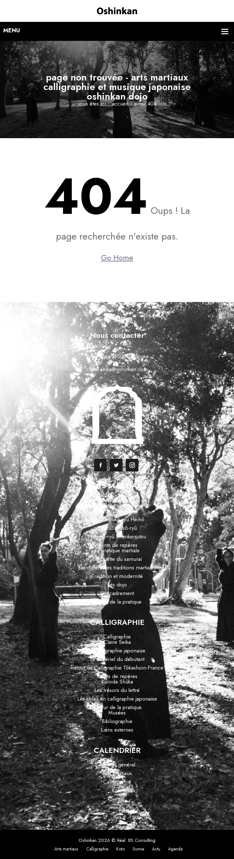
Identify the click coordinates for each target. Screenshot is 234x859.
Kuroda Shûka (117, 681)
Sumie (117, 799)
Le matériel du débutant (117, 659)
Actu (156, 849)
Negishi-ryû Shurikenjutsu (117, 536)
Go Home (117, 257)
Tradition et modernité (117, 576)
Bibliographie (117, 721)
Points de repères (117, 545)
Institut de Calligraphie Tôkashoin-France (117, 667)
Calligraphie (117, 636)
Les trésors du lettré (117, 690)
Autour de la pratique (117, 602)
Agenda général (117, 764)
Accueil (120, 103)
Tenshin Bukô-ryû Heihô (117, 519)
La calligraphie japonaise (117, 650)
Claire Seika (117, 642)
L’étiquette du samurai (117, 559)
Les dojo (117, 584)
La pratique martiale (117, 550)
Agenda (175, 849)
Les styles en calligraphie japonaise (117, 698)
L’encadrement (117, 593)
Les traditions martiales (117, 505)
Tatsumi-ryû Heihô (117, 511)
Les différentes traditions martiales (117, 567)
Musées (117, 712)
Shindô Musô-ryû (117, 528)
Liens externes (117, 730)
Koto (117, 790)
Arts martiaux (117, 500)
